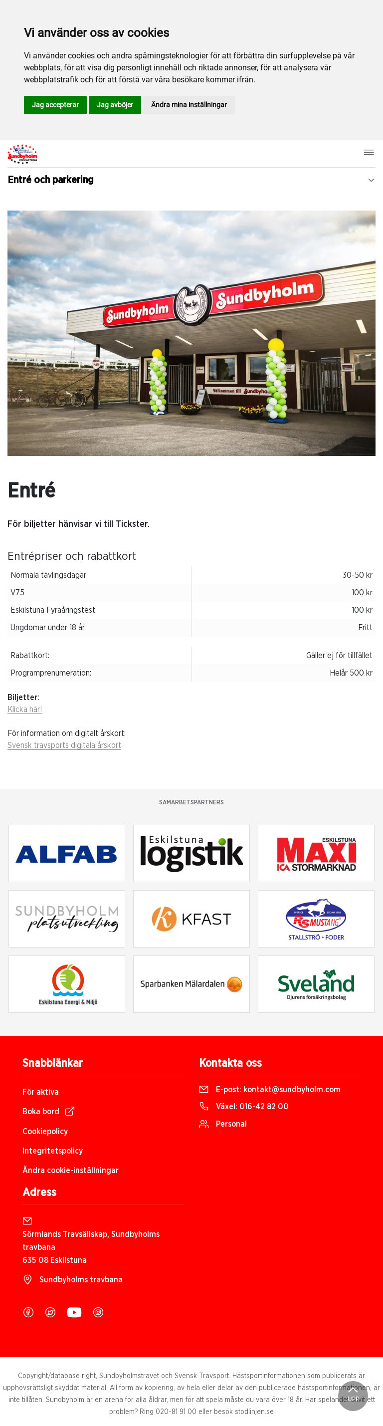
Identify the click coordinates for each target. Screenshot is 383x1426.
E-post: (270, 1089)
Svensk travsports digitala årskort (64, 745)
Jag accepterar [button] (55, 105)
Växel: (244, 1106)
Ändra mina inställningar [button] (189, 105)
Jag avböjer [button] (115, 105)
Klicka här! (24, 709)
